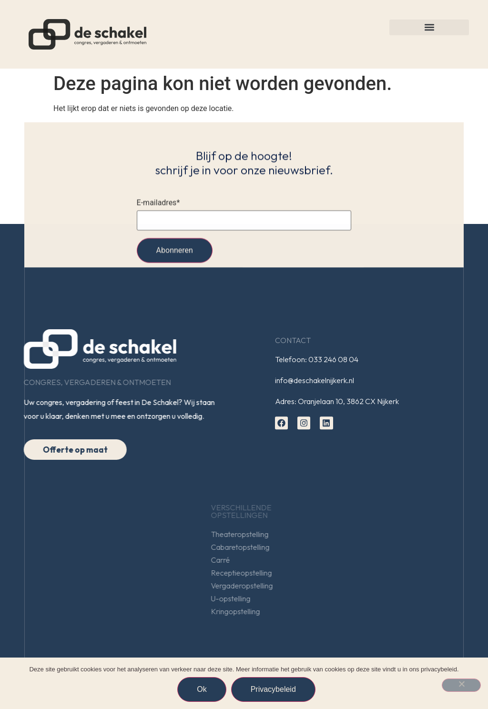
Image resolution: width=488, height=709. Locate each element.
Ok (201, 689)
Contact (293, 342)
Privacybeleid (273, 689)
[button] (429, 27)
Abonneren (174, 252)
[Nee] (461, 685)
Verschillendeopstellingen (324, 511)
